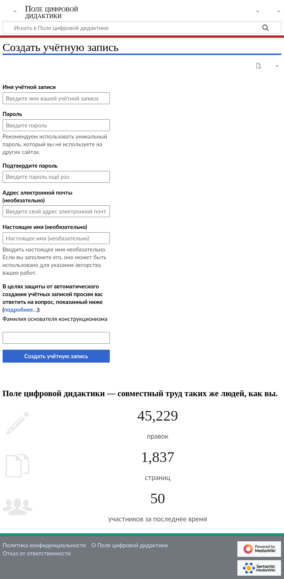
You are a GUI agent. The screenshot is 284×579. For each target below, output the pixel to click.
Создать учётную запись (56, 356)
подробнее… (20, 309)
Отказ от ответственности (37, 553)
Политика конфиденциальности (44, 545)
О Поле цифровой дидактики (129, 545)
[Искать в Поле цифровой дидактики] (142, 27)
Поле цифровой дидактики (51, 12)
